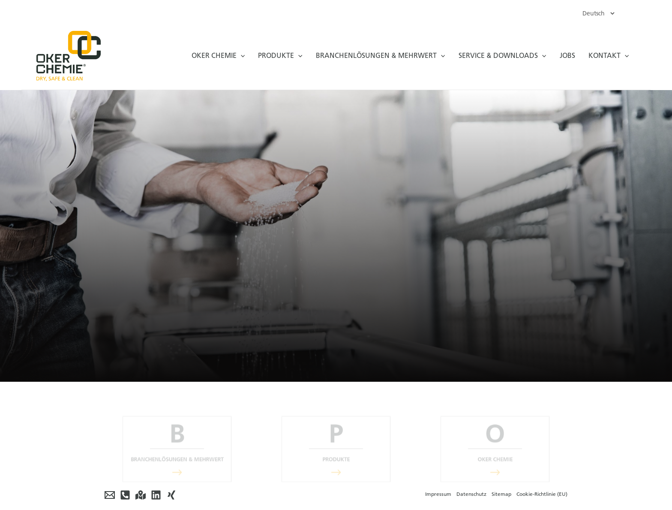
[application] (241, 56)
